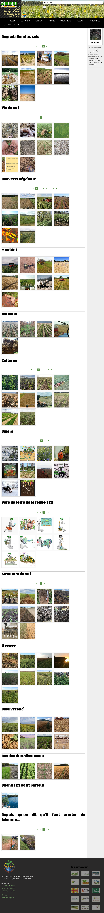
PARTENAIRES (94, 21)
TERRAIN (38, 21)
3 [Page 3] (46, 46)
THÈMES (12, 21)
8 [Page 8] (53, 188)
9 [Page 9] (56, 188)
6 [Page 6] (46, 188)
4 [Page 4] (41, 370)
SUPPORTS (25, 21)
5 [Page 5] (43, 188)
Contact (4, 895)
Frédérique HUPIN (8, 891)
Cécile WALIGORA (8, 888)
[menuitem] (4, 21)
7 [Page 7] (51, 370)
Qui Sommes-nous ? (11, 25)
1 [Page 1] (29, 188)
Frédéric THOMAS (8, 885)
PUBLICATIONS (65, 21)
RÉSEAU (80, 21)
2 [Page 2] (44, 117)
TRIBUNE (51, 21)
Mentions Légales (8, 898)
